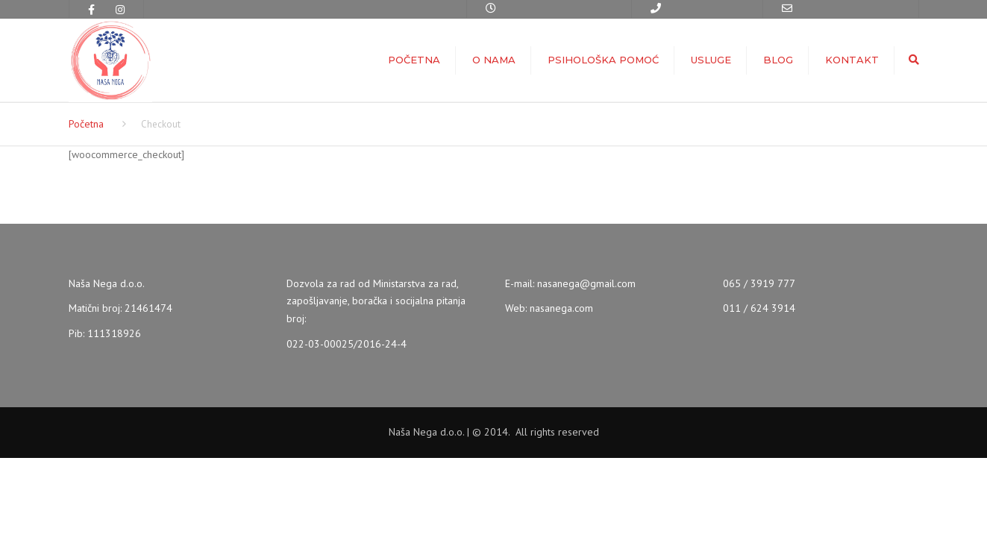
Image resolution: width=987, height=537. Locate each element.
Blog (778, 60)
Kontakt (852, 60)
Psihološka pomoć (603, 60)
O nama (494, 60)
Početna (414, 60)
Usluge (711, 60)
